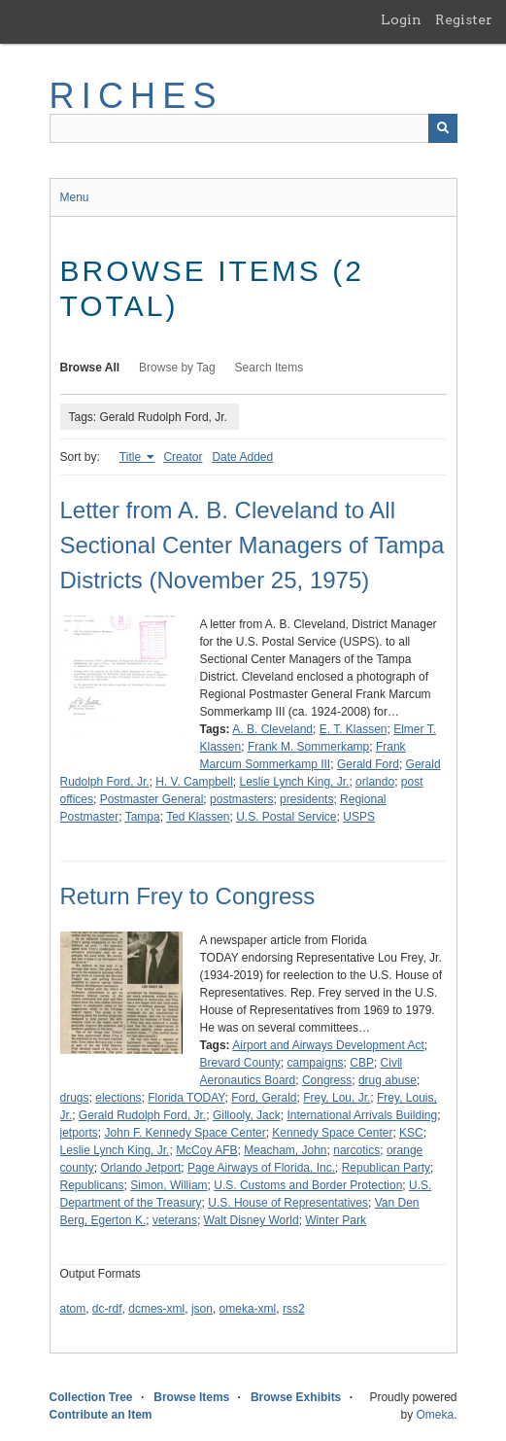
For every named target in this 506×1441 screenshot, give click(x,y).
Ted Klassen (197, 817)
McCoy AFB (206, 1150)
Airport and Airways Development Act (327, 1045)
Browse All (90, 367)
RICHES (136, 96)
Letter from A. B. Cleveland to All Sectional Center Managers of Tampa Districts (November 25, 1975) (252, 545)
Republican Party (386, 1168)
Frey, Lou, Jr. (336, 1098)
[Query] (253, 128)
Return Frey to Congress (188, 896)
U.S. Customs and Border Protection (308, 1185)
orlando (374, 782)
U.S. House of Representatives (288, 1203)
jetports (79, 1133)
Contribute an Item (101, 1415)
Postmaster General (152, 799)
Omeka (435, 1415)
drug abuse (387, 1080)
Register (463, 19)
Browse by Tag (177, 367)
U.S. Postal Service (286, 817)
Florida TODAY (186, 1098)
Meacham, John (285, 1150)
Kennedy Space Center (332, 1133)
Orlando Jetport (141, 1168)
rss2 (294, 1309)
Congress (327, 1080)
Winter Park (335, 1220)
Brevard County (240, 1063)
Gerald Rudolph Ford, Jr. (142, 1115)
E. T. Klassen (354, 729)
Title (132, 457)
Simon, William (168, 1185)
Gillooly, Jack (247, 1115)
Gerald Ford (368, 764)
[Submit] (442, 128)
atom (73, 1309)
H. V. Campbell (194, 782)
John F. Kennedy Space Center (185, 1133)
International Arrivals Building (362, 1115)
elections (118, 1098)
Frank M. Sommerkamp (308, 747)
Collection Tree (91, 1397)
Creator (182, 457)
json (202, 1309)
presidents (306, 799)
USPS (359, 817)
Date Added (242, 457)
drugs (74, 1098)
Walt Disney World (251, 1220)
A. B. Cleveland (272, 729)
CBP (362, 1063)
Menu (74, 197)
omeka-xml (248, 1309)
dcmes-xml (156, 1309)
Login (401, 19)
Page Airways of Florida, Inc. (261, 1168)
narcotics (356, 1150)
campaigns (315, 1063)
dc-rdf (107, 1309)
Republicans (92, 1185)
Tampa (142, 817)
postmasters (241, 799)
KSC (411, 1133)
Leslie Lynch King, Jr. (294, 782)
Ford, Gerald (263, 1098)
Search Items (269, 367)
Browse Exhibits (296, 1397)
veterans (174, 1220)
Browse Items (191, 1397)
